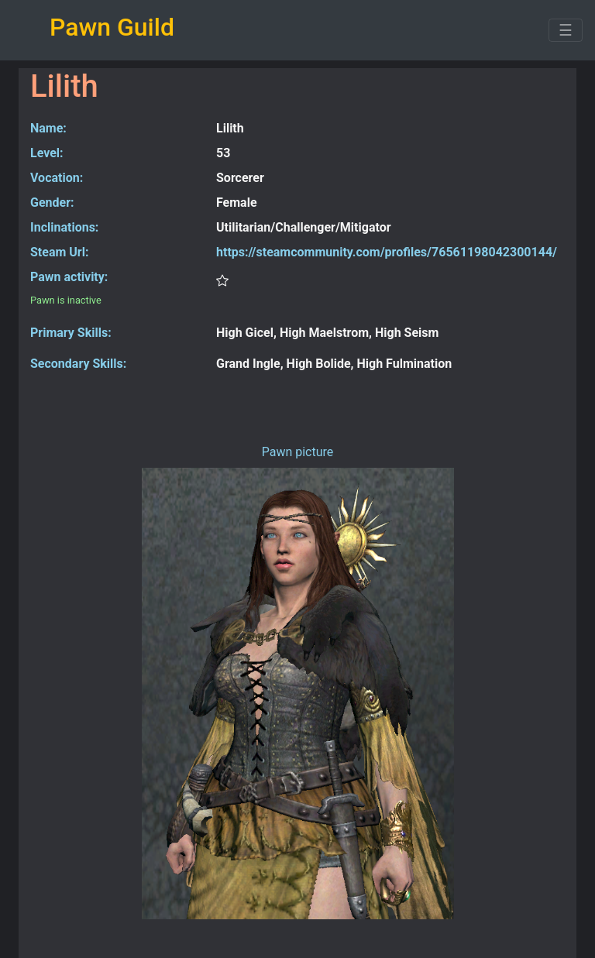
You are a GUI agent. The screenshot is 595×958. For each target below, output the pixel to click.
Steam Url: (59, 252)
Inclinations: (64, 227)
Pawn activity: (69, 277)
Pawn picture (298, 452)
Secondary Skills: (78, 363)
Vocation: (56, 177)
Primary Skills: (71, 332)
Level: (47, 153)
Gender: (52, 202)
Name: (48, 128)
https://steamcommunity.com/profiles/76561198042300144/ (386, 252)
